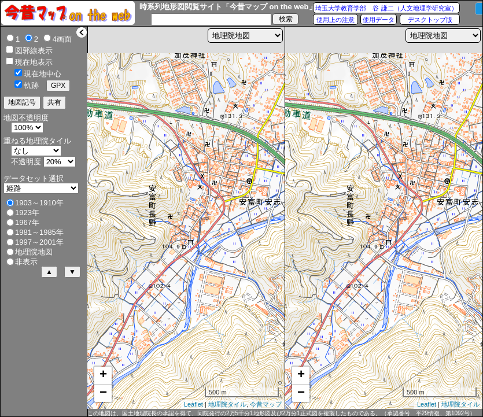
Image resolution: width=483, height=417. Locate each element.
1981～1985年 (39, 232)
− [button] (103, 393)
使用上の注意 (335, 19)
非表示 (26, 261)
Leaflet (193, 404)
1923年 (27, 212)
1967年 (27, 222)
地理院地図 (34, 252)
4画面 (62, 39)
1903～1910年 (39, 202)
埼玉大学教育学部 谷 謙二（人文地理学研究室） (386, 8)
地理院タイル (227, 404)
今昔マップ (266, 404)
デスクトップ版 (430, 19)
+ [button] (103, 375)
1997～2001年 (39, 242)
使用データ (378, 19)
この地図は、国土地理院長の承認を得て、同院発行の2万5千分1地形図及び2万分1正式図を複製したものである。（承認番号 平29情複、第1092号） (281, 413)
